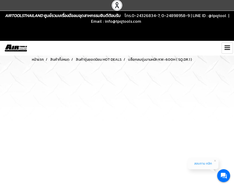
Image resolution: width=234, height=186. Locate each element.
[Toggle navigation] (227, 48)
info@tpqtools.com (123, 21)
